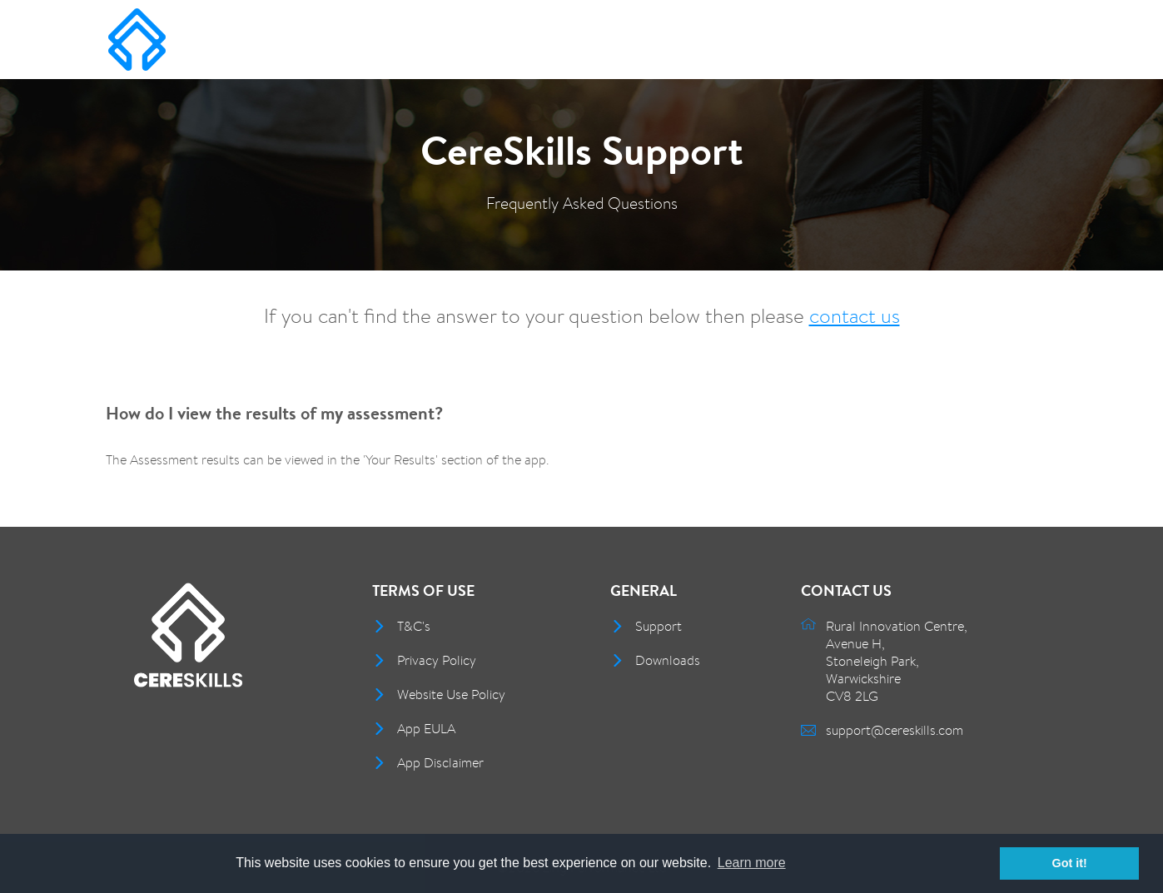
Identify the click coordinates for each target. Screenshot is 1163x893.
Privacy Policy (436, 660)
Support (658, 626)
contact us (854, 315)
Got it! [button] (1069, 863)
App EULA (426, 728)
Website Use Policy (451, 694)
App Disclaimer (440, 762)
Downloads (667, 660)
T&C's (413, 626)
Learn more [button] (752, 863)
